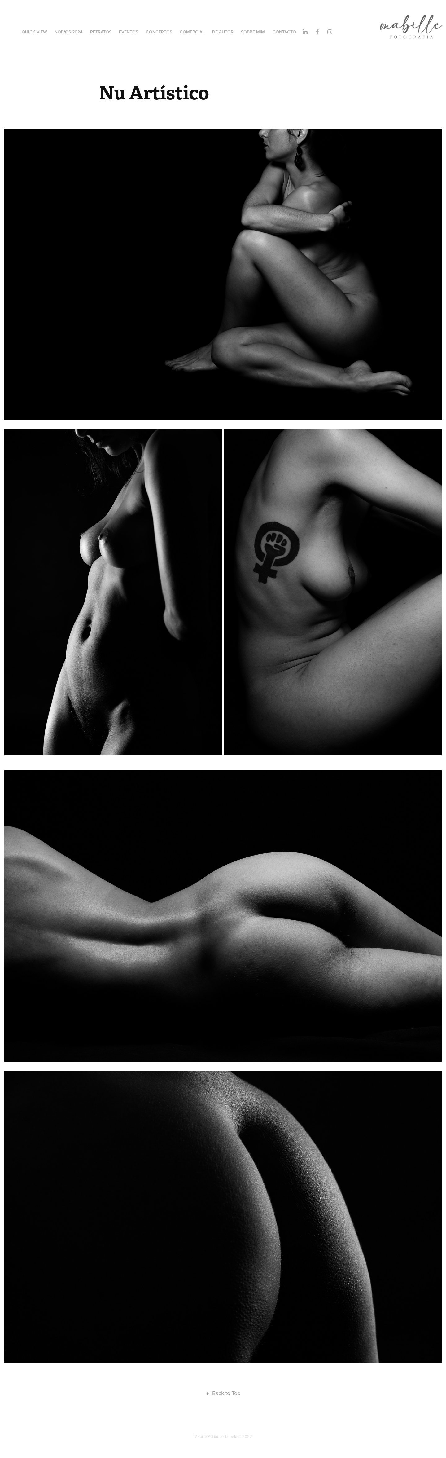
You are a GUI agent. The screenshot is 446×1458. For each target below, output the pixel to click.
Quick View (34, 32)
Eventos (128, 32)
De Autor (223, 32)
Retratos (101, 32)
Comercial (192, 32)
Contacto (284, 32)
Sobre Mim (253, 32)
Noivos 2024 (68, 32)
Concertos (159, 32)
